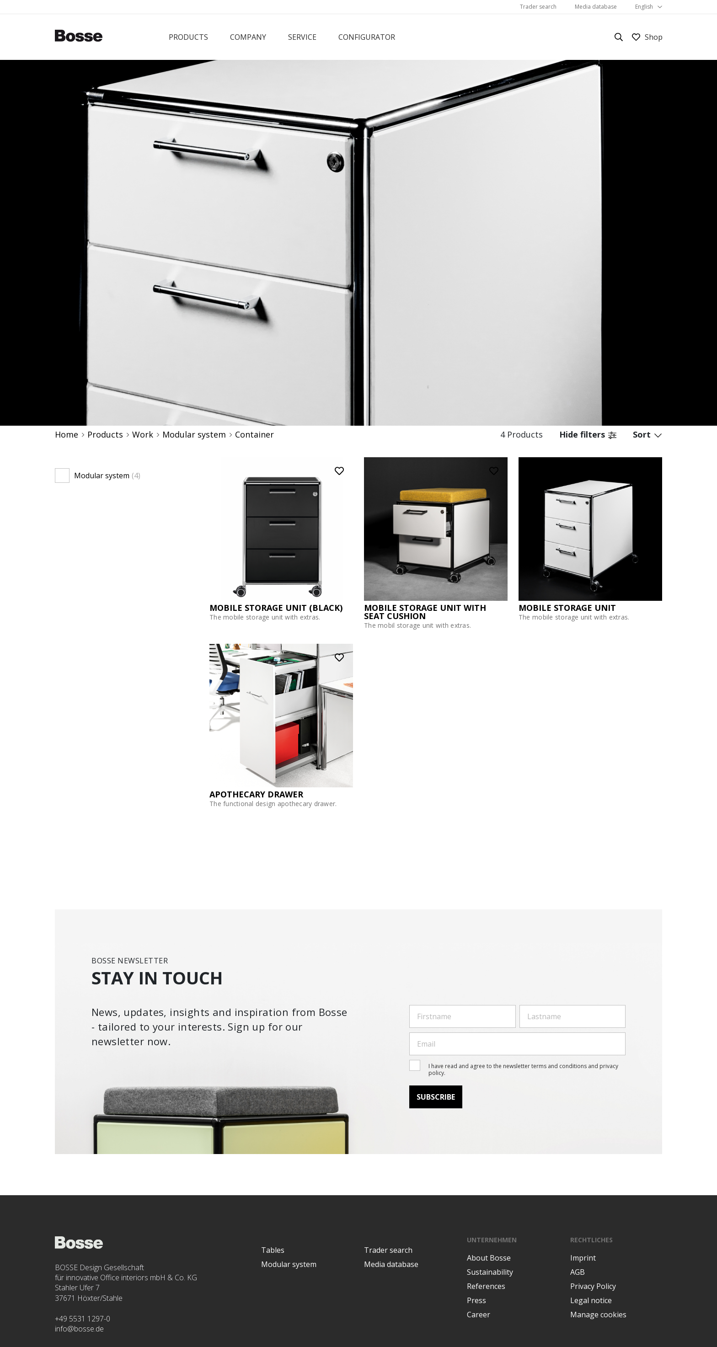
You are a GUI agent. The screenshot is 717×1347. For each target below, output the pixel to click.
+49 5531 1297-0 (82, 1319)
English (644, 7)
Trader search (538, 7)
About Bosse (489, 1257)
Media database (596, 7)
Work (142, 434)
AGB (577, 1272)
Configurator (366, 37)
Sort (647, 434)
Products (188, 37)
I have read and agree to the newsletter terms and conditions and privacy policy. (523, 1069)
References (486, 1286)
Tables (272, 1250)
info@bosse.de (79, 1329)
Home (66, 434)
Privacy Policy (593, 1286)
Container (254, 434)
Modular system (194, 434)
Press (476, 1300)
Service (302, 37)
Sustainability (490, 1272)
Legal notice (591, 1300)
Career (478, 1314)
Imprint (583, 1257)
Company (248, 37)
